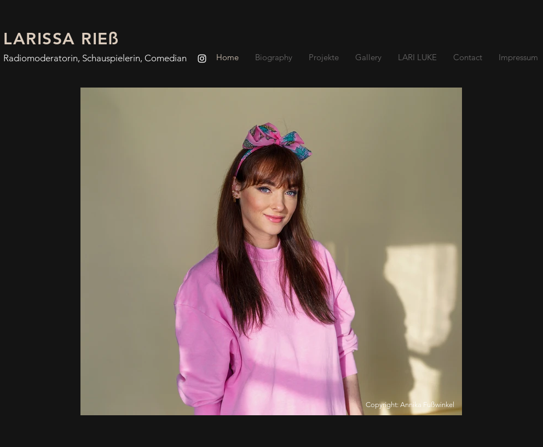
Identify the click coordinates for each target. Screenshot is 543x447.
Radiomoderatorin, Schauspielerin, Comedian (95, 58)
